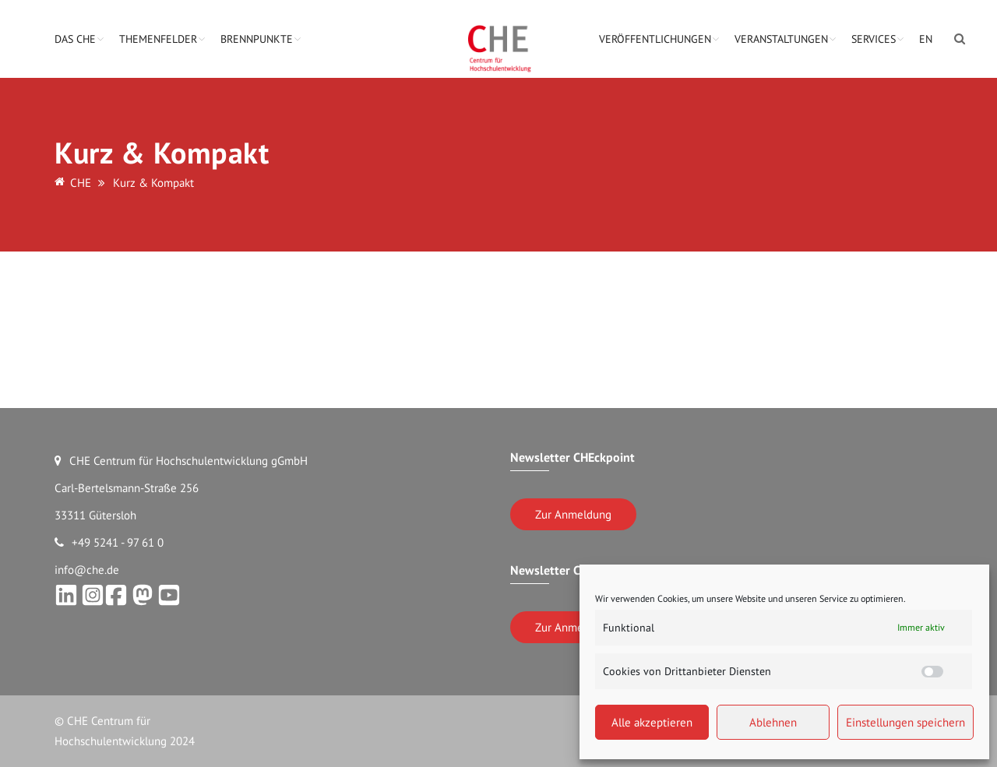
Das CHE (75, 39)
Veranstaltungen (781, 39)
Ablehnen (773, 722)
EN (925, 39)
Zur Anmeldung (573, 514)
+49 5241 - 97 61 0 (109, 542)
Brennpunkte (256, 39)
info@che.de (87, 569)
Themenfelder (158, 39)
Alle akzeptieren (651, 722)
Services (873, 39)
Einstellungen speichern (905, 722)
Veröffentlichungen (655, 39)
